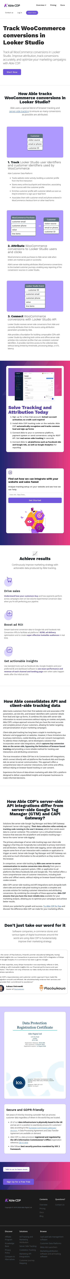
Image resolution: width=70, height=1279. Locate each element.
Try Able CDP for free (52, 906)
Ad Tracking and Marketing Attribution (26, 1239)
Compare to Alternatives (10, 1258)
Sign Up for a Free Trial (18, 1182)
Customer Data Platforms (50, 1243)
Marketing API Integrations (25, 1255)
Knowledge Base (9, 1244)
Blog (41, 1216)
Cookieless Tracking (27, 1250)
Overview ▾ (41, 5)
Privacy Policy (8, 1251)
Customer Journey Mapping (26, 1261)
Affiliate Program (8, 1238)
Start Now (32, 13)
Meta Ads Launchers (48, 1247)
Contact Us (59, 1204)
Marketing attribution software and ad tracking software (50, 1254)
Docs (62, 5)
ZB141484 (23, 1142)
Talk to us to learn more (16, 1169)
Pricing (53, 5)
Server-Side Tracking (27, 1246)
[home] (12, 5)
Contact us (9, 13)
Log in (19, 13)
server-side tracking (19, 111)
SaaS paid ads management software (51, 1238)
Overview (43, 1204)
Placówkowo (20, 989)
